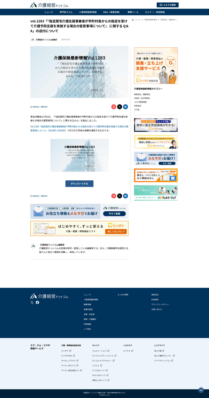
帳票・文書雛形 (90, 318)
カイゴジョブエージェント (102, 355)
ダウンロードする (79, 183)
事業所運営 (88, 309)
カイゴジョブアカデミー (102, 360)
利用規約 (154, 299)
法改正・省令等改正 (142, 98)
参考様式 (137, 105)
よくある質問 (123, 294)
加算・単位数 (89, 314)
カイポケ (64, 350)
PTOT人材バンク (99, 375)
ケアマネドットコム (162, 360)
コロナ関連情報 (140, 102)
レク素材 (87, 328)
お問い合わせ (156, 309)
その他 (136, 109)
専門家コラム (66, 12)
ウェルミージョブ (99, 350)
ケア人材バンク (98, 370)
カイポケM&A (66, 355)
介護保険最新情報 (88, 12)
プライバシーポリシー (160, 304)
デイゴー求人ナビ (68, 365)
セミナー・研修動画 (155, 12)
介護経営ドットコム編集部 (46, 39)
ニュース (48, 12)
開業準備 (87, 304)
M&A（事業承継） (112, 12)
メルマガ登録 (166, 5)
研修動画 (87, 323)
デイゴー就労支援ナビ (70, 370)
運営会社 (154, 294)
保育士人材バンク (99, 380)
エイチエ (126, 350)
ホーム (137, 20)
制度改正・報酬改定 (142, 94)
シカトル (95, 365)
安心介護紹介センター (163, 355)
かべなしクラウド (68, 360)
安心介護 (157, 350)
